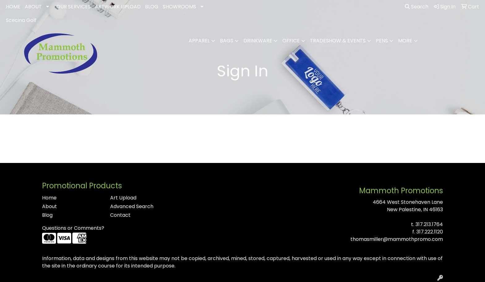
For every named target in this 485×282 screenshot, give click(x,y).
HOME (13, 6)
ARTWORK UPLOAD (118, 6)
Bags (226, 40)
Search (416, 6)
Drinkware (257, 40)
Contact (120, 215)
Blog (47, 215)
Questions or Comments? (73, 228)
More (405, 40)
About (49, 206)
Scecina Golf (21, 20)
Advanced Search (131, 206)
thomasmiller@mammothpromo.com (396, 239)
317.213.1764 (429, 224)
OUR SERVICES (73, 6)
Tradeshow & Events (338, 40)
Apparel (199, 40)
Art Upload (123, 197)
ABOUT (33, 6)
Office (291, 40)
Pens (382, 40)
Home (49, 197)
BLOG (151, 6)
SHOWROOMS (179, 6)
